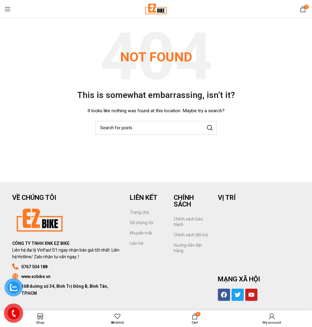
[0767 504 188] (15, 266)
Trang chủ (139, 212)
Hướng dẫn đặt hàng (188, 248)
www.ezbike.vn (36, 276)
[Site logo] (155, 8)
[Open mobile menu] (8, 9)
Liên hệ (136, 243)
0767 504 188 (34, 266)
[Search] (156, 128)
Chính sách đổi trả (191, 234)
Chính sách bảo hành (188, 222)
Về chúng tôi (141, 222)
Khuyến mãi (141, 233)
